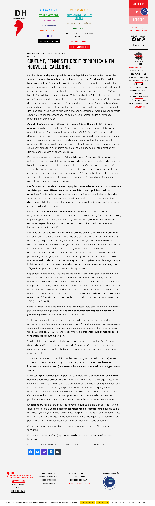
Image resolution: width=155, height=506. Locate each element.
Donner (138, 12)
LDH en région (79, 477)
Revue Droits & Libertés (138, 77)
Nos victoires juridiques (138, 67)
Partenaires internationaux (79, 473)
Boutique (138, 19)
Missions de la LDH (138, 74)
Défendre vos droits (79, 42)
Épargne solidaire (49, 483)
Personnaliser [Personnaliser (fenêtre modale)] (118, 502)
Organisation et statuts (48, 477)
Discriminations (49, 20)
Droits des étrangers (48, 31)
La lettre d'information (35, 53)
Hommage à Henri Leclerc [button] (79, 47)
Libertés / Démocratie (49, 10)
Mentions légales (18, 491)
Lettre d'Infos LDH (49, 480)
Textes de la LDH (138, 84)
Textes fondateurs (48, 473)
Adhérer (138, 4)
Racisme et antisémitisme (49, 15)
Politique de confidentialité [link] (138, 502)
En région (138, 64)
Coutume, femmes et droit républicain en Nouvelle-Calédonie (70, 64)
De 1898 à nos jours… (138, 71)
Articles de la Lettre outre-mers (57, 53)
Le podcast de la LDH (138, 104)
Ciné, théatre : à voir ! (138, 100)
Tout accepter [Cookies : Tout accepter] (87, 502)
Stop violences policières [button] (49, 41)
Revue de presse (18, 484)
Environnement (79, 28)
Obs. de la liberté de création (79, 23)
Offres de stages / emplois (79, 483)
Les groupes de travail (79, 480)
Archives (18, 488)
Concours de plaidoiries (138, 97)
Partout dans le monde (79, 10)
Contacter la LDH (18, 481)
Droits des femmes (49, 26)
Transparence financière (110, 473)
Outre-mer (49, 36)
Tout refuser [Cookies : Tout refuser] (102, 502)
